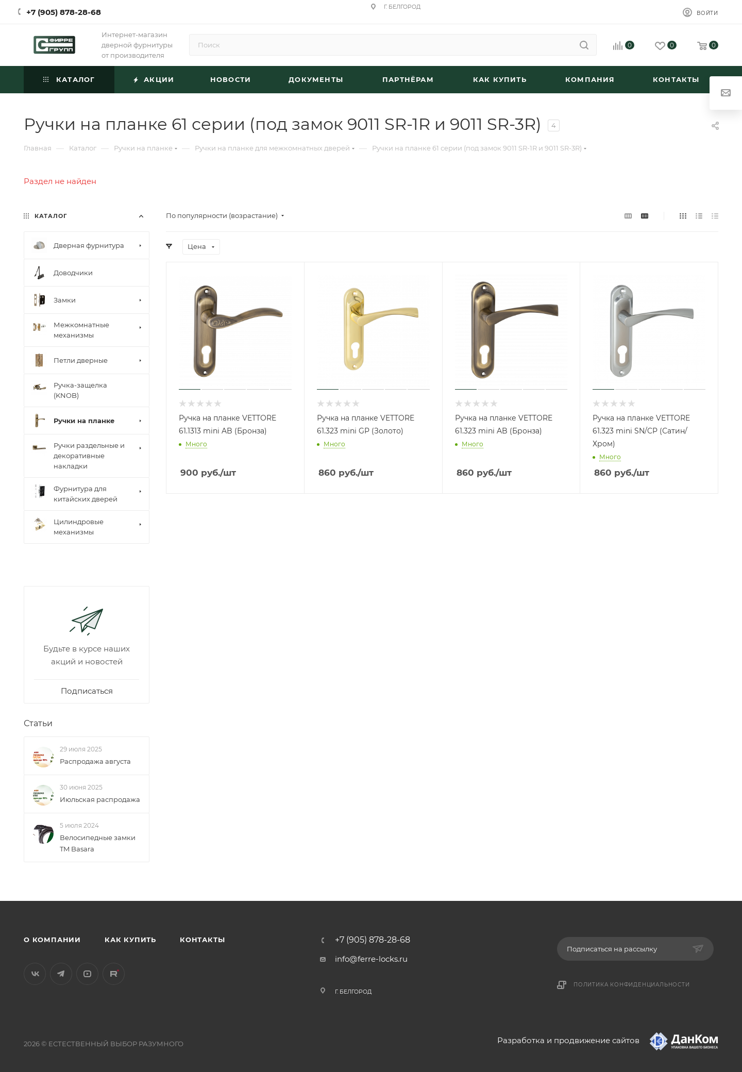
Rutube (114, 974)
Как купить (130, 939)
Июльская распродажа (100, 799)
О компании (52, 939)
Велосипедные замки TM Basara (98, 843)
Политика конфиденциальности (632, 984)
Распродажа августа (95, 761)
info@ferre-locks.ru (371, 959)
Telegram (61, 974)
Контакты (202, 939)
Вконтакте (35, 974)
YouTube (87, 974)
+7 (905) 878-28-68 (63, 12)
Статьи (38, 723)
